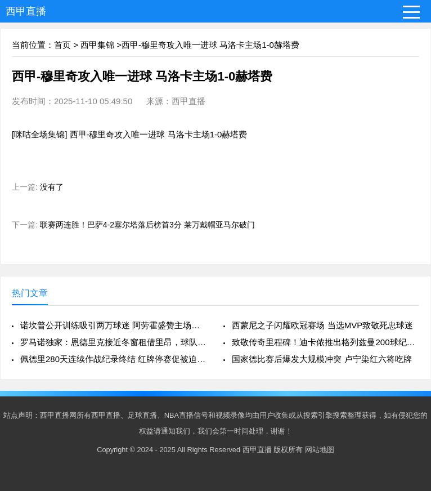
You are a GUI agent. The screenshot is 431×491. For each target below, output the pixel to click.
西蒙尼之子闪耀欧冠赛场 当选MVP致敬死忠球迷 (322, 325)
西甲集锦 (97, 45)
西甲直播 (26, 11)
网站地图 (319, 449)
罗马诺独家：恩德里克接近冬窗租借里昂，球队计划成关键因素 (114, 342)
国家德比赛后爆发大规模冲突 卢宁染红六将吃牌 (321, 359)
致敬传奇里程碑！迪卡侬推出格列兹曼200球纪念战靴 (325, 342)
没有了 (52, 186)
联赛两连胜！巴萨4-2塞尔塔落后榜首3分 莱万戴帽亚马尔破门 (147, 224)
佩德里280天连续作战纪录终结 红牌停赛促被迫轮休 (114, 359)
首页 (62, 45)
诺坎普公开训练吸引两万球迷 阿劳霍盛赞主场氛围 (114, 325)
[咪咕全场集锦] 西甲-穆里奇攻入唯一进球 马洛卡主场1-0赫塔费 (129, 134)
